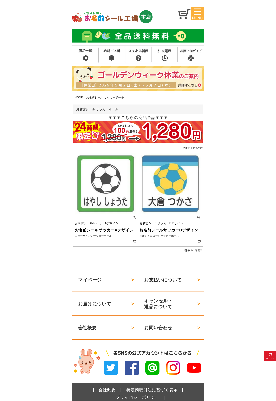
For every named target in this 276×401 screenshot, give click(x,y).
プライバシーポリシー (137, 385)
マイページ (90, 277)
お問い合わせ (158, 317)
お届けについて (94, 297)
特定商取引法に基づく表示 (152, 377)
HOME (79, 97)
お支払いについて (163, 277)
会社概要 (87, 317)
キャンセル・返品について (158, 297)
